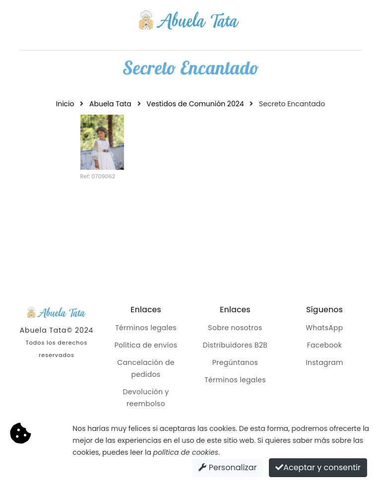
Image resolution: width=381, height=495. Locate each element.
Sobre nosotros (235, 328)
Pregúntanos (235, 362)
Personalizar (227, 467)
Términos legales (146, 328)
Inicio (65, 104)
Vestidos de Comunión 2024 (195, 104)
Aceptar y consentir (318, 467)
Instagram (324, 362)
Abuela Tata (110, 104)
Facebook (324, 345)
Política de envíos (146, 345)
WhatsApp (324, 328)
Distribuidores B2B (235, 345)
